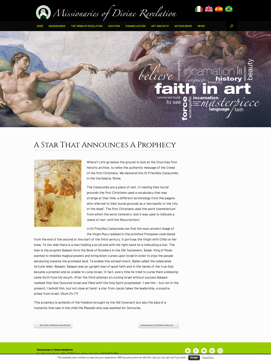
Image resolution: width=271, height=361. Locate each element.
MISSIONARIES (57, 25)
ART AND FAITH (160, 25)
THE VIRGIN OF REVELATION (86, 25)
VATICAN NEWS (183, 25)
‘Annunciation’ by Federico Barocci (159, 325)
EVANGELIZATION (135, 25)
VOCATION (114, 25)
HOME (40, 25)
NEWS (201, 25)
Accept (194, 357)
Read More (208, 357)
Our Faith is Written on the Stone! (53, 325)
